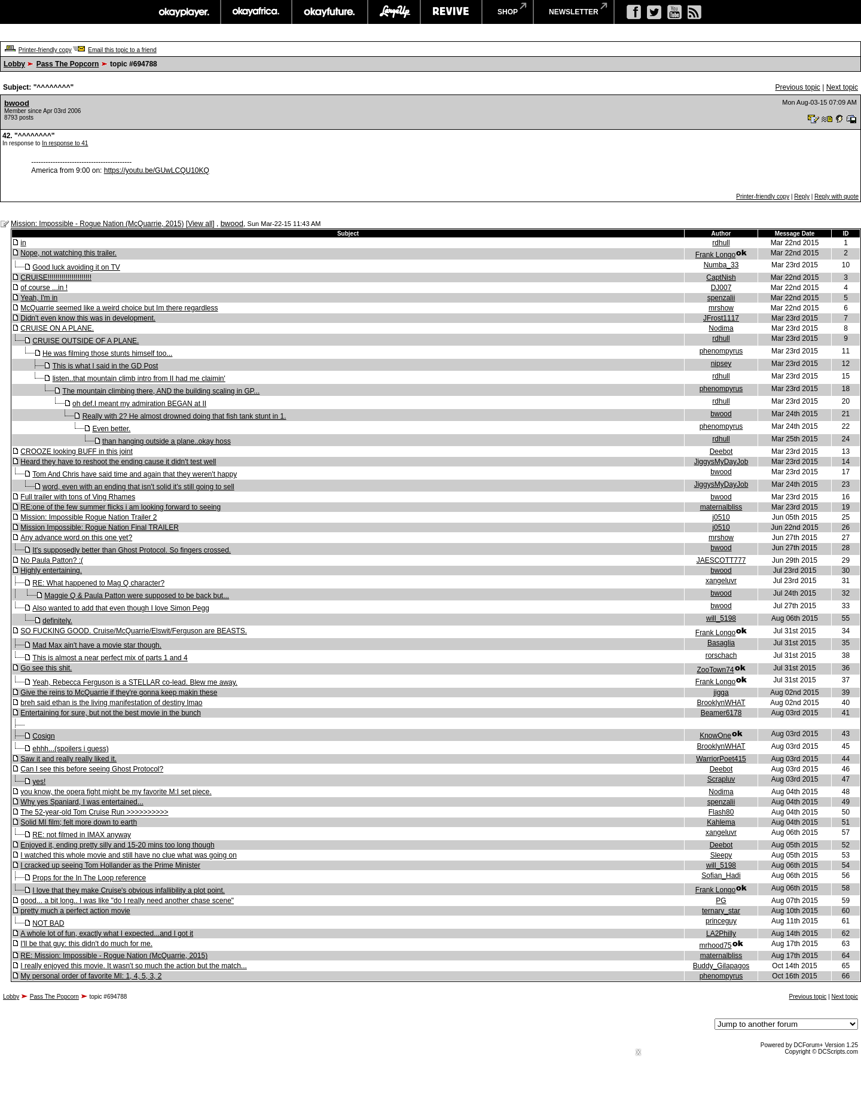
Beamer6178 (721, 713)
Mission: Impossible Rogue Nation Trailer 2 (88, 517)
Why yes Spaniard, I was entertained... (81, 802)
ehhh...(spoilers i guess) (70, 749)
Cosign (43, 736)
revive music (451, 12)
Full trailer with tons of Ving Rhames (77, 497)
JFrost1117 (721, 318)
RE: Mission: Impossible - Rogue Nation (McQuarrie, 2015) (113, 955)
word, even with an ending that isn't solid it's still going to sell (138, 487)
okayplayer (183, 12)
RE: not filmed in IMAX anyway (81, 835)
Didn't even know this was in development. (87, 318)
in (23, 243)
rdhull (720, 243)
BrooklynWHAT (721, 703)
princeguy (721, 921)
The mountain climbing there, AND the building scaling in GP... (160, 391)
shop (507, 12)
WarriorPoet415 (721, 759)
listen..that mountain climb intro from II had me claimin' (139, 378)
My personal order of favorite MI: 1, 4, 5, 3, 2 (90, 976)
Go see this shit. (46, 668)
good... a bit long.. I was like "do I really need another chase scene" (127, 900)
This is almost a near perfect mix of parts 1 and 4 (109, 658)
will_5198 (721, 618)
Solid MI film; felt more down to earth (78, 822)
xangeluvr (721, 581)
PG (721, 900)
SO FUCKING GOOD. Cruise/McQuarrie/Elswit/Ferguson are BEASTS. (133, 631)
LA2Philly (721, 933)
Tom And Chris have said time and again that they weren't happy (134, 474)
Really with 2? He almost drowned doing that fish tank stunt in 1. (184, 416)
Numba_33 (721, 265)
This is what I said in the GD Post (105, 366)
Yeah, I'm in (38, 298)
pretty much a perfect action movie (75, 911)
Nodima (721, 328)
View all (200, 223)
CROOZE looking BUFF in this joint (76, 451)
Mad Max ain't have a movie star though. (96, 645)
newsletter (574, 12)
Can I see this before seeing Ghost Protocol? (91, 769)
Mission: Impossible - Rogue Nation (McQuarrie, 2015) (97, 223)
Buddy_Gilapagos (721, 966)
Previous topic (797, 87)
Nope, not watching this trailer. (68, 253)
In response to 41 (65, 143)
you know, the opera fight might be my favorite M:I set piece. (116, 792)
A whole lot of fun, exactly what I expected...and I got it (106, 933)
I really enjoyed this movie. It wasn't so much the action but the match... (133, 966)
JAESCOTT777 (721, 560)
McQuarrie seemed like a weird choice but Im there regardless (119, 308)
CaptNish (720, 277)
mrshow (721, 308)
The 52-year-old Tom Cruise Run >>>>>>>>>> (94, 812)
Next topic (842, 87)
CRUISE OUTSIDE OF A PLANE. (85, 341)
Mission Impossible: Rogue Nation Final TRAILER (99, 527)
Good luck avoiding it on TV (76, 267)
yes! (38, 781)
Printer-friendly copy (45, 50)
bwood (16, 103)
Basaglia (721, 643)
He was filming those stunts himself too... (107, 353)
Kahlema (721, 822)
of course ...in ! (44, 287)
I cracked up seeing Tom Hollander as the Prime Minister (110, 865)
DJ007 (721, 287)
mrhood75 (715, 945)
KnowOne (715, 735)
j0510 (720, 517)
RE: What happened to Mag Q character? (98, 583)
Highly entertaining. (51, 570)
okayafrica (256, 12)
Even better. (111, 429)
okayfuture (329, 12)
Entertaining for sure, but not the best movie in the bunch (110, 713)
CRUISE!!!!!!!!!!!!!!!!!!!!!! (55, 277)
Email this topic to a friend (122, 50)
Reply (802, 196)
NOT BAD (48, 923)
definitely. (57, 621)
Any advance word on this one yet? (76, 537)
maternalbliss (721, 507)
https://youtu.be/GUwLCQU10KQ (156, 170)
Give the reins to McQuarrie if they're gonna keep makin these (118, 692)
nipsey (721, 363)
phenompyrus (721, 351)
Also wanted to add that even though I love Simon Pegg (120, 608)
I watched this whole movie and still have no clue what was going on (128, 855)
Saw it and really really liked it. (68, 759)
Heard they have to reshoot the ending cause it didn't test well (118, 461)
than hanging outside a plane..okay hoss (166, 441)
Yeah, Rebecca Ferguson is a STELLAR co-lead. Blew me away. (134, 682)
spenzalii (721, 298)
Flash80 (721, 812)
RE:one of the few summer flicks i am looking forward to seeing (120, 507)
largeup (394, 12)
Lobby (14, 64)
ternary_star (721, 911)
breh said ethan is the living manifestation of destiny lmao (111, 703)
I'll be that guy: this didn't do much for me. (86, 944)
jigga (720, 692)
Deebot (721, 451)
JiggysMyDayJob (721, 461)
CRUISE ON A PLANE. (57, 328)
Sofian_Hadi (720, 875)
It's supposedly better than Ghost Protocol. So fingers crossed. (131, 550)
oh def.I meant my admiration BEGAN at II (139, 403)
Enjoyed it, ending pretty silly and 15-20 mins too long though (117, 845)
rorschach (721, 655)
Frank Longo (715, 255)
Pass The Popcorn (67, 64)
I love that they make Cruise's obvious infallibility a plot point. (128, 890)
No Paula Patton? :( (51, 560)
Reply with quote (836, 196)
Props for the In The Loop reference (89, 878)
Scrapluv (721, 779)
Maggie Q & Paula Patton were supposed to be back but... (136, 595)
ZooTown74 (715, 670)
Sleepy (721, 855)
